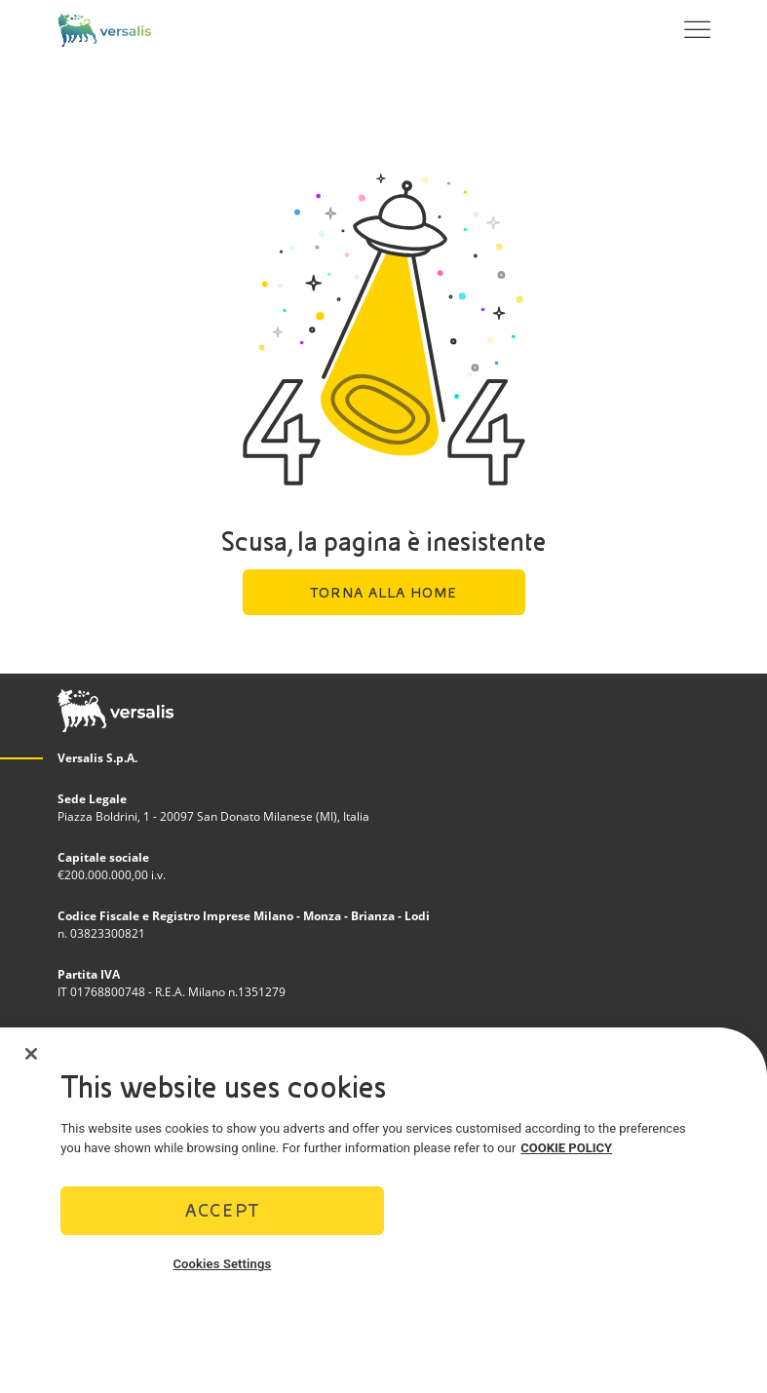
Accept (222, 1210)
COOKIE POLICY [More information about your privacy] (566, 1148)
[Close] (31, 1053)
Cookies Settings (222, 1264)
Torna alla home (383, 592)
